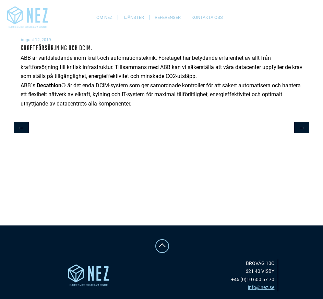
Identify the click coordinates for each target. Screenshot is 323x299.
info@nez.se (261, 287)
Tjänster (133, 17)
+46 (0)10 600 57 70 (252, 279)
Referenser (168, 17)
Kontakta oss (207, 17)
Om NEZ (104, 17)
